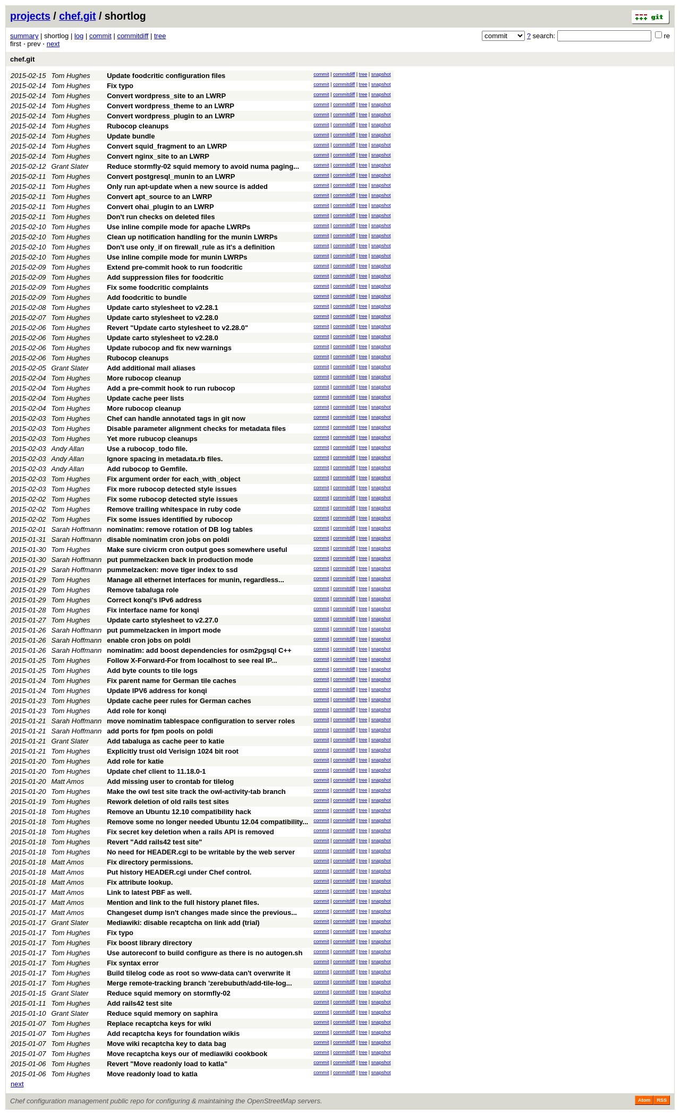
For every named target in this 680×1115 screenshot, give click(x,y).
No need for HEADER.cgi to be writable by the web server (201, 852)
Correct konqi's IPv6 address (154, 600)
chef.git (77, 16)
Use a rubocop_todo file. (147, 449)
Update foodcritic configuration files (166, 76)
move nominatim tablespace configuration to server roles (201, 721)
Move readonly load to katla (152, 1074)
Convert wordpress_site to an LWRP (166, 96)
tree (160, 36)
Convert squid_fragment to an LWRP (167, 146)
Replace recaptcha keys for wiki (159, 1023)
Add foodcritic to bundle (146, 297)
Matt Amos (68, 781)
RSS (662, 1100)
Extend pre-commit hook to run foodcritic (175, 267)
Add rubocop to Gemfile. (147, 469)
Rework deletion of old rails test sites (168, 802)
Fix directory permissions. (150, 862)
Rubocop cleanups (137, 126)
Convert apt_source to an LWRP (159, 197)
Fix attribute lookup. (140, 882)
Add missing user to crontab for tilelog (170, 781)
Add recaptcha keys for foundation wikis (173, 1034)
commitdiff (132, 36)
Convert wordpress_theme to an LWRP (170, 106)
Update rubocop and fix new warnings (169, 348)
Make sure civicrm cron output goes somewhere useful (197, 550)
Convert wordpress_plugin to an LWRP (171, 116)
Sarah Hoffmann (77, 529)
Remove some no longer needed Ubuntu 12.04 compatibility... (207, 822)
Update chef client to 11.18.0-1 (156, 771)
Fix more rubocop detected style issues (171, 489)
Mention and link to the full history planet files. (183, 902)
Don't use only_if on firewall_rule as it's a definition (191, 247)
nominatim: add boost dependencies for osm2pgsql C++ (199, 650)
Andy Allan (68, 449)
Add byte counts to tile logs (152, 671)
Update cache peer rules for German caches (179, 701)
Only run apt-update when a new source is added (187, 187)
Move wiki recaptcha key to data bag (166, 1044)
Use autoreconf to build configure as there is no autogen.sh (204, 953)
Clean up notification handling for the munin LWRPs (192, 237)
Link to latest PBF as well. (149, 892)
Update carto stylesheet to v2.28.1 (162, 308)
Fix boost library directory (149, 943)
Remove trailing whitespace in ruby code (174, 509)
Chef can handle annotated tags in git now (176, 418)
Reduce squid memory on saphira (162, 1013)
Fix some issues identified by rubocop (169, 519)
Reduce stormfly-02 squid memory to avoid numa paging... (203, 166)
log (78, 36)
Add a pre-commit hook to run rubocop (171, 388)
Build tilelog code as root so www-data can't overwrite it (198, 973)
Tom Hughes (71, 76)
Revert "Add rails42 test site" (154, 842)
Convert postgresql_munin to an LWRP (171, 176)
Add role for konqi (136, 711)
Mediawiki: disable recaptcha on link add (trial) (183, 923)
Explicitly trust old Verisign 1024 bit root (173, 751)
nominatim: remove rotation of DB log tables (179, 529)
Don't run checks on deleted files (161, 217)
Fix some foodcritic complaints (157, 287)
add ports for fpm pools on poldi (160, 731)
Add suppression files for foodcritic (165, 277)
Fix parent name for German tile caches (171, 681)
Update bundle (131, 136)
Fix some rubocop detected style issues (172, 499)
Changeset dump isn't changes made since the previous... (202, 913)
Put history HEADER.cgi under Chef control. (179, 872)
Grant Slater (70, 166)
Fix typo (120, 86)
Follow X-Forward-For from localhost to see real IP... (192, 660)
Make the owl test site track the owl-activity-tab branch (196, 792)
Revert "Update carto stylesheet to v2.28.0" (177, 328)
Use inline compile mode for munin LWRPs (177, 257)
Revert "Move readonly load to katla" (167, 1064)
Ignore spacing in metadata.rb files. (165, 459)
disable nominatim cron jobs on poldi (168, 539)
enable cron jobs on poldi (148, 640)
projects (30, 16)
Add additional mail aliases (151, 368)
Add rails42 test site (139, 1003)
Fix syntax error (133, 963)
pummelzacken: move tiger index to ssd (172, 570)
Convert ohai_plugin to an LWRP (160, 207)
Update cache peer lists (145, 398)
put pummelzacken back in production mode (180, 560)
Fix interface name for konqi (153, 610)
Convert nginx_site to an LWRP (158, 156)
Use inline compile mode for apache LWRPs (178, 227)
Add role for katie (135, 761)
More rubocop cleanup (144, 378)
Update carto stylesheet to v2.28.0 (162, 318)
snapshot (381, 74)
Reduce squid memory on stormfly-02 (169, 993)
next (53, 44)
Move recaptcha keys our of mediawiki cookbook (187, 1054)
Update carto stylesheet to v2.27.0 (162, 620)
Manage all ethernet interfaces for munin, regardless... (195, 580)
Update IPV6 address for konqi (157, 691)
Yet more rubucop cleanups (152, 439)
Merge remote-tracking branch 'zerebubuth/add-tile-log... (199, 983)
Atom (644, 1100)
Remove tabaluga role (142, 590)
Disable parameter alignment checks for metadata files (196, 429)
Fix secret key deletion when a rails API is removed (190, 832)
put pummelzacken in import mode (164, 630)
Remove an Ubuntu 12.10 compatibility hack (179, 812)
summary (24, 36)
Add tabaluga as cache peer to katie (165, 741)
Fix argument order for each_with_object (173, 479)
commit (100, 36)
